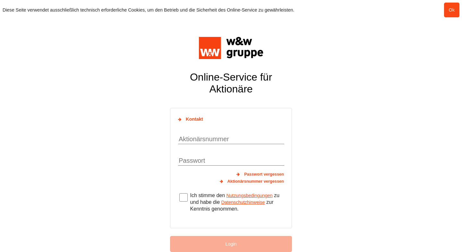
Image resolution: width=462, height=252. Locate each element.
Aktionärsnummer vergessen (255, 181)
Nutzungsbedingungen (250, 195)
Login (230, 244)
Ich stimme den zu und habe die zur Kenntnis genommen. (234, 202)
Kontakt (194, 119)
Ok (452, 10)
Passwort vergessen (264, 174)
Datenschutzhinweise (243, 202)
